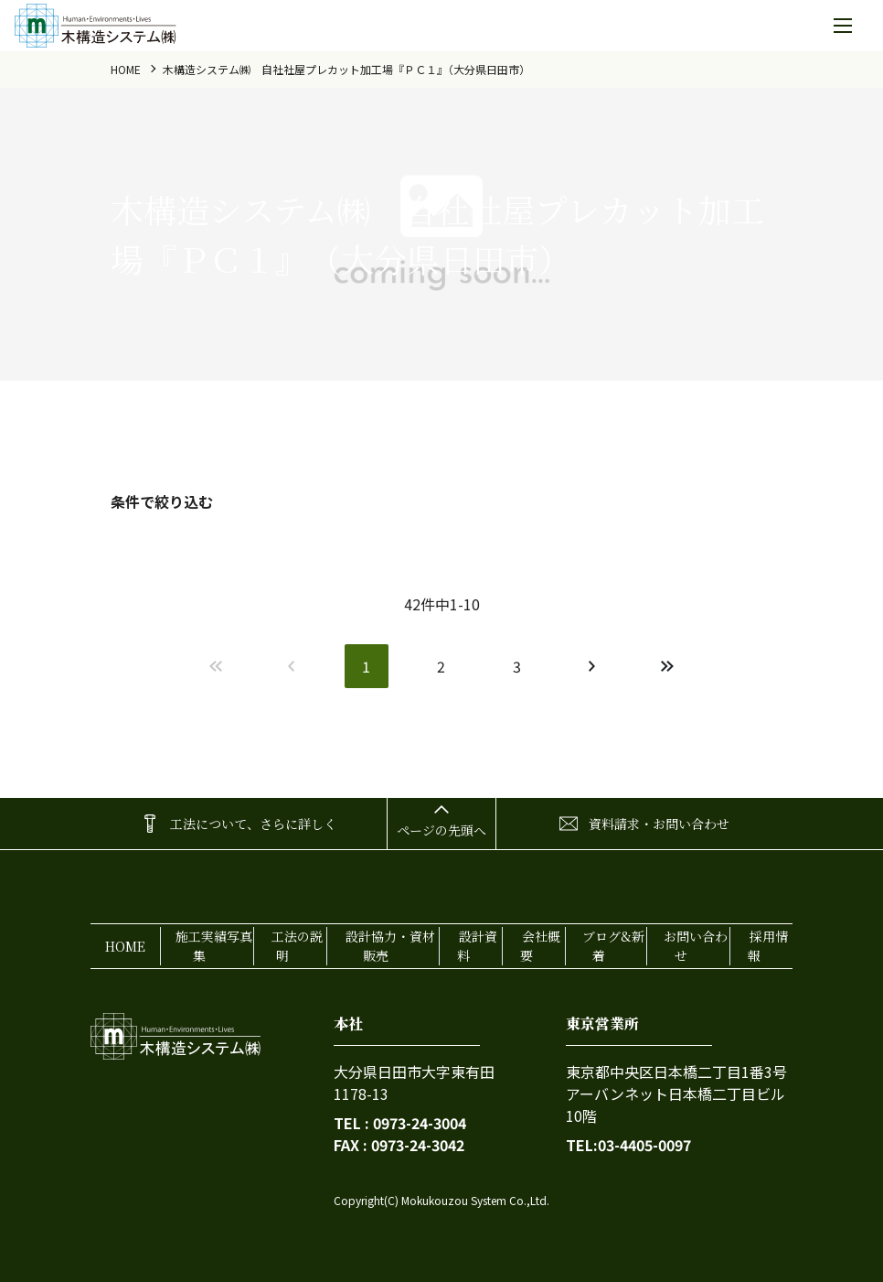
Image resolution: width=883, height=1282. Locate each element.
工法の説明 (297, 945)
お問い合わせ (696, 945)
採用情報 (768, 945)
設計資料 (477, 945)
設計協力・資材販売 (390, 945)
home (126, 69)
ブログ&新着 (613, 945)
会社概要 (540, 945)
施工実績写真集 (214, 945)
